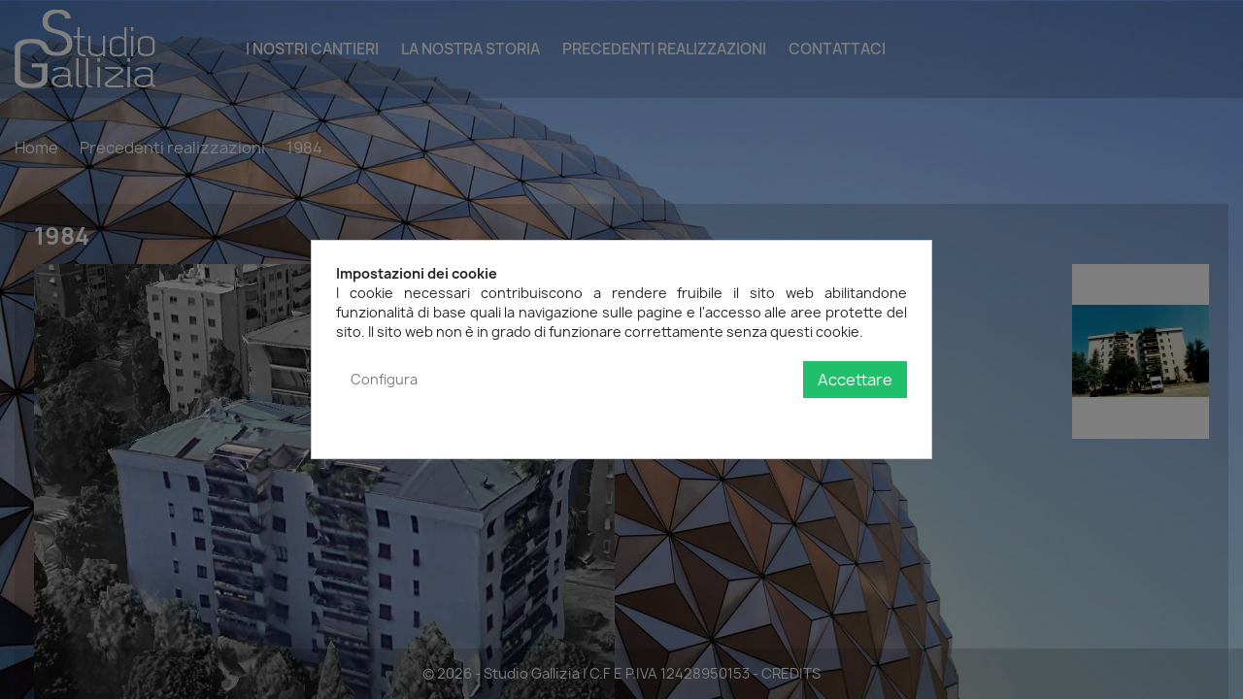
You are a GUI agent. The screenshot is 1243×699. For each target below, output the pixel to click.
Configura (384, 379)
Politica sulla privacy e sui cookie (801, 419)
